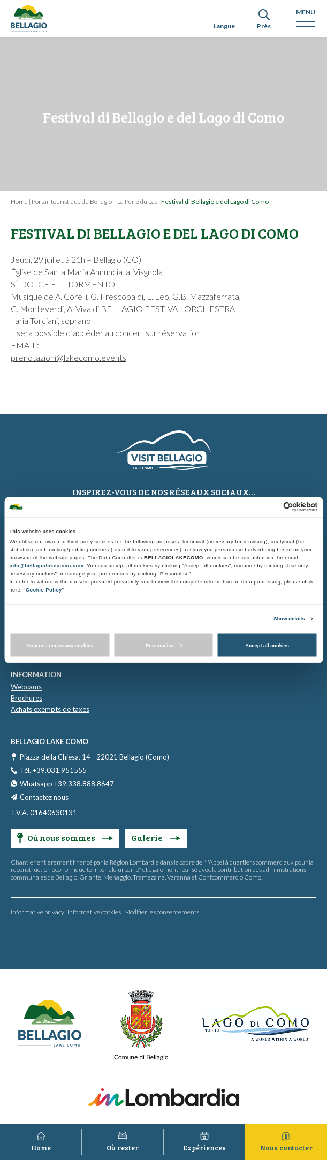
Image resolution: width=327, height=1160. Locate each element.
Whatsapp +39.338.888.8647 (67, 783)
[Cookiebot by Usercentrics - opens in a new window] (271, 507)
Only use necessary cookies (59, 645)
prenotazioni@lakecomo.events (68, 357)
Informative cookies (94, 912)
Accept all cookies (267, 645)
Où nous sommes (65, 837)
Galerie (155, 837)
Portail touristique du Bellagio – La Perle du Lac (94, 202)
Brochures (26, 698)
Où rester (123, 1148)
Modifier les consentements (161, 912)
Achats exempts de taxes (50, 709)
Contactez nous (44, 797)
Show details (289, 618)
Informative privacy (37, 912)
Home (19, 202)
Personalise (164, 645)
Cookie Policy (44, 590)
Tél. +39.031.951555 (53, 770)
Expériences (205, 1148)
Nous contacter (286, 1148)
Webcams (26, 687)
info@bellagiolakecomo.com (46, 565)
